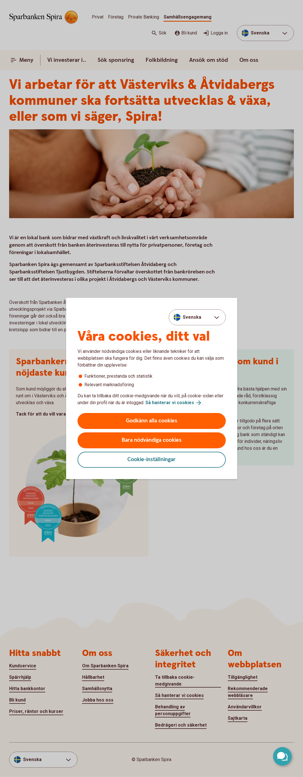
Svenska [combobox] (192, 317)
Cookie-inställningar (151, 459)
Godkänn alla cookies (151, 420)
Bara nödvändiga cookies (152, 440)
